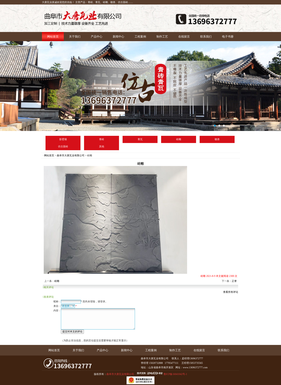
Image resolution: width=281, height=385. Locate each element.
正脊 (234, 281)
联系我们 (206, 36)
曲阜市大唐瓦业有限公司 (70, 155)
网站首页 (53, 36)
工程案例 (140, 36)
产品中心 (96, 36)
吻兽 (217, 139)
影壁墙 (63, 139)
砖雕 (178, 139)
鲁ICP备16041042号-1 (175, 374)
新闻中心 (118, 36)
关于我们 (74, 36)
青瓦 (140, 139)
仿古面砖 (63, 146)
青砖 (101, 139)
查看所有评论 (230, 292)
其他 (101, 146)
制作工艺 (162, 36)
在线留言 (184, 36)
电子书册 (228, 36)
